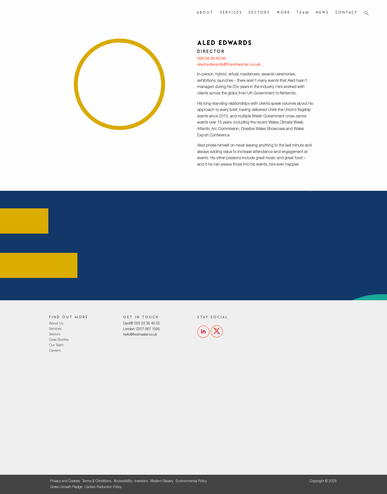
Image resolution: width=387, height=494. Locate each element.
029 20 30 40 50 (211, 59)
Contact (346, 12)
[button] (366, 13)
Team (303, 12)
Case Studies (59, 340)
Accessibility (123, 481)
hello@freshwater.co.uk (140, 335)
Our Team (56, 345)
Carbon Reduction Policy (103, 487)
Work (283, 12)
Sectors (259, 12)
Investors (141, 481)
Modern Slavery (161, 481)
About (205, 12)
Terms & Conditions (96, 481)
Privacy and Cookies (65, 481)
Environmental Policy (191, 481)
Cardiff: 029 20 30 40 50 (141, 323)
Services (231, 12)
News (322, 12)
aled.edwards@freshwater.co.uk (229, 65)
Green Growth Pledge (66, 487)
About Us (56, 323)
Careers (55, 351)
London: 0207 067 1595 (141, 329)
